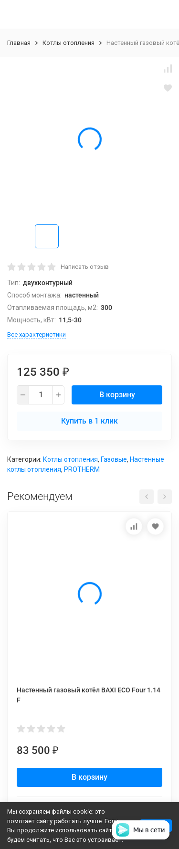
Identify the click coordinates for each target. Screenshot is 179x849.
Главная (19, 42)
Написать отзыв (85, 266)
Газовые (114, 459)
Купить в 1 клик (89, 420)
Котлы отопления (68, 42)
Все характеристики (36, 334)
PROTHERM (82, 469)
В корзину (117, 394)
